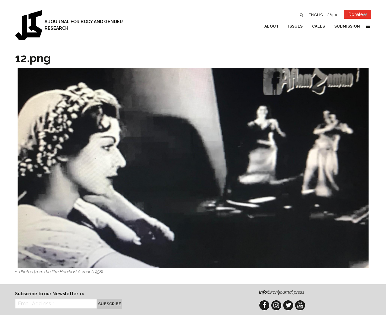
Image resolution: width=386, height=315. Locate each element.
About (271, 26)
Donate (359, 15)
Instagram (276, 305)
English (317, 15)
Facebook (264, 305)
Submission (347, 26)
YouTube (300, 305)
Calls (318, 26)
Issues (295, 26)
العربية (335, 14)
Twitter (288, 305)
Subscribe (109, 304)
